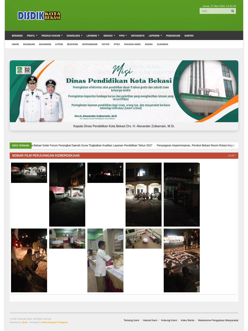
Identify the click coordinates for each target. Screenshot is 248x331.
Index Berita (187, 320)
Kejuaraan (45, 44)
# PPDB (59, 44)
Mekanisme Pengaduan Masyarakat (218, 320)
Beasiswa (72, 44)
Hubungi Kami (169, 320)
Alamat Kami (150, 320)
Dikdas (148, 44)
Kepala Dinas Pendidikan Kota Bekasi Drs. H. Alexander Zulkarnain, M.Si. (124, 126)
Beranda (17, 36)
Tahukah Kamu (132, 44)
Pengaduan (173, 36)
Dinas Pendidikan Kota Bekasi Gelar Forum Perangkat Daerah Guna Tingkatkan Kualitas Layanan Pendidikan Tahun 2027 (107, 145)
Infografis (138, 36)
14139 (232, 155)
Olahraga (162, 44)
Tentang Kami (131, 320)
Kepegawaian (89, 44)
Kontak (189, 36)
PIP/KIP (105, 44)
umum (15, 44)
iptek (117, 44)
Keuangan (29, 44)
